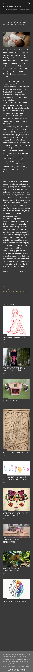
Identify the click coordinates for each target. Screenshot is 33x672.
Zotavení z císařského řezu (16, 453)
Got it (23, 670)
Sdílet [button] (4, 286)
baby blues (9, 289)
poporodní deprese (7, 291)
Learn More (13, 670)
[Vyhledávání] (29, 2)
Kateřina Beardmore (12, 6)
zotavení (5, 293)
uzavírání (24, 291)
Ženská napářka (11, 401)
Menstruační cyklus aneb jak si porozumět (15, 514)
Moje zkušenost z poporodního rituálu (14, 569)
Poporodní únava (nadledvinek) (11, 541)
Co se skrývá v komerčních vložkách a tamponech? (15, 478)
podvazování (19, 289)
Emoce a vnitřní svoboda (15, 601)
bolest (13, 289)
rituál (14, 291)
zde (25, 271)
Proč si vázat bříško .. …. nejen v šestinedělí (14, 369)
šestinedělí (18, 291)
